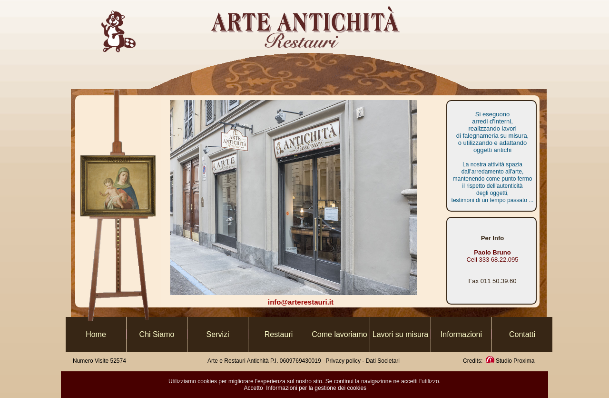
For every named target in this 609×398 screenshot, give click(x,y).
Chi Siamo (157, 334)
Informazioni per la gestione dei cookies (316, 388)
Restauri (279, 334)
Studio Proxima (509, 360)
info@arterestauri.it (301, 302)
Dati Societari (383, 360)
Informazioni (461, 334)
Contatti (522, 334)
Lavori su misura (400, 334)
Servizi (217, 334)
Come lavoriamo (339, 334)
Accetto (253, 388)
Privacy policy (344, 360)
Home (96, 334)
